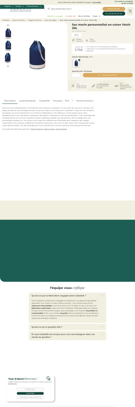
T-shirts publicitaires (49, 372)
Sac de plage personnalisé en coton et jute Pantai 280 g (96, 180)
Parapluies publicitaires (50, 361)
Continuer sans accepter (30, 397)
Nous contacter (75, 340)
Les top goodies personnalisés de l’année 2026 (106, 350)
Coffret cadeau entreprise (76, 364)
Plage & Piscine (34, 20)
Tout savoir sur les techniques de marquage (105, 372)
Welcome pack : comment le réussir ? (103, 357)
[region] (73, 16)
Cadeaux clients (72, 350)
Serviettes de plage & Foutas (101, 206)
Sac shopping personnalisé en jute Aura (41, 179)
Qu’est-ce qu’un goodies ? (99, 368)
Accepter (30, 393)
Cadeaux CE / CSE (73, 361)
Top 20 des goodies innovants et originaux (105, 364)
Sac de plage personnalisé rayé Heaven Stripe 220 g (123, 179)
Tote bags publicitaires (50, 357)
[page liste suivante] (99, 16)
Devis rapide (24, 340)
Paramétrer (30, 389)
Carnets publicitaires (49, 364)
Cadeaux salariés (72, 354)
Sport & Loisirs (19, 20)
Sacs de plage (51, 20)
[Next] (8, 66)
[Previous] (8, 25)
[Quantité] (76, 75)
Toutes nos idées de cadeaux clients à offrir (105, 354)
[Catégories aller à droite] (132, 158)
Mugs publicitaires (48, 354)
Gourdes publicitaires (49, 350)
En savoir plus (12, 383)
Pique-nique (60, 206)
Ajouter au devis (107, 75)
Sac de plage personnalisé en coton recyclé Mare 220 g (68, 180)
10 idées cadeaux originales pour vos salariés (105, 361)
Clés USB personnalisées (75, 372)
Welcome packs (72, 368)
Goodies (5, 20)
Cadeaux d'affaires (73, 357)
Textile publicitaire (48, 368)
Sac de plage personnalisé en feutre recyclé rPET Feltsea (14, 180)
